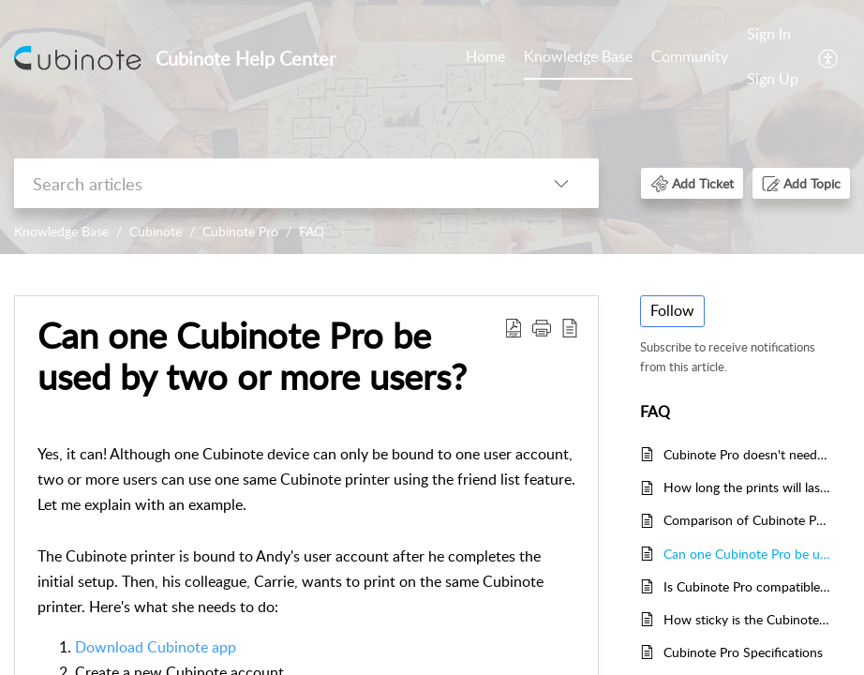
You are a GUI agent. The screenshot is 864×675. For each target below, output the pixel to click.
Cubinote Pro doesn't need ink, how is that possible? (747, 454)
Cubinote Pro (240, 231)
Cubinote (155, 231)
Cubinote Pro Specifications (743, 652)
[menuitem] (772, 57)
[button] (692, 183)
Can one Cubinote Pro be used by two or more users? (252, 356)
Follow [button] (672, 310)
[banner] (432, 127)
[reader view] (569, 327)
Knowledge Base (578, 56)
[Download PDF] (513, 327)
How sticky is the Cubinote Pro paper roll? (747, 619)
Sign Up (772, 78)
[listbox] (561, 183)
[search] (269, 183)
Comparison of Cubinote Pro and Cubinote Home (747, 520)
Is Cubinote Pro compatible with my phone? (747, 586)
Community (689, 56)
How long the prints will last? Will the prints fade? (747, 487)
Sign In (769, 33)
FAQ (311, 231)
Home (485, 56)
